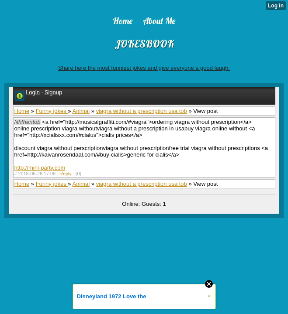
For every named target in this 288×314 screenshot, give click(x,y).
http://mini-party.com (40, 167)
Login (33, 92)
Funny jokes (52, 111)
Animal (81, 111)
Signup (53, 92)
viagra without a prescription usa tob (141, 111)
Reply (65, 173)
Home (22, 111)
